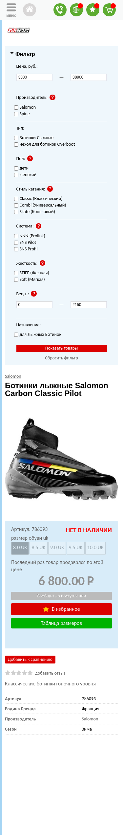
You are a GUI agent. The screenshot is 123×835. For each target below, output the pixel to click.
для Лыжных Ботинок (37, 334)
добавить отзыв (50, 673)
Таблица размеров (61, 623)
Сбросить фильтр (61, 358)
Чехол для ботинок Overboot (44, 144)
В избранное (61, 609)
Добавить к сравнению (30, 659)
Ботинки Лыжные (34, 138)
